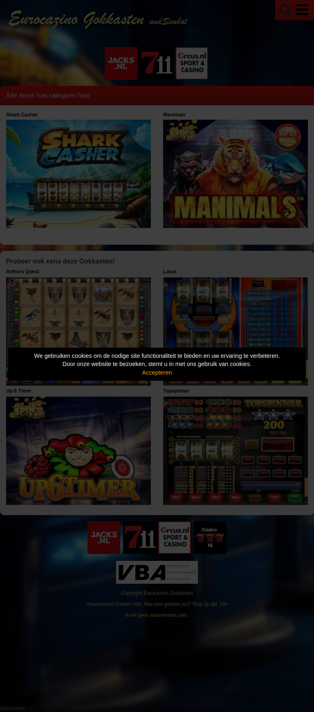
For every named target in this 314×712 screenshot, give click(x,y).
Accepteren (157, 372)
